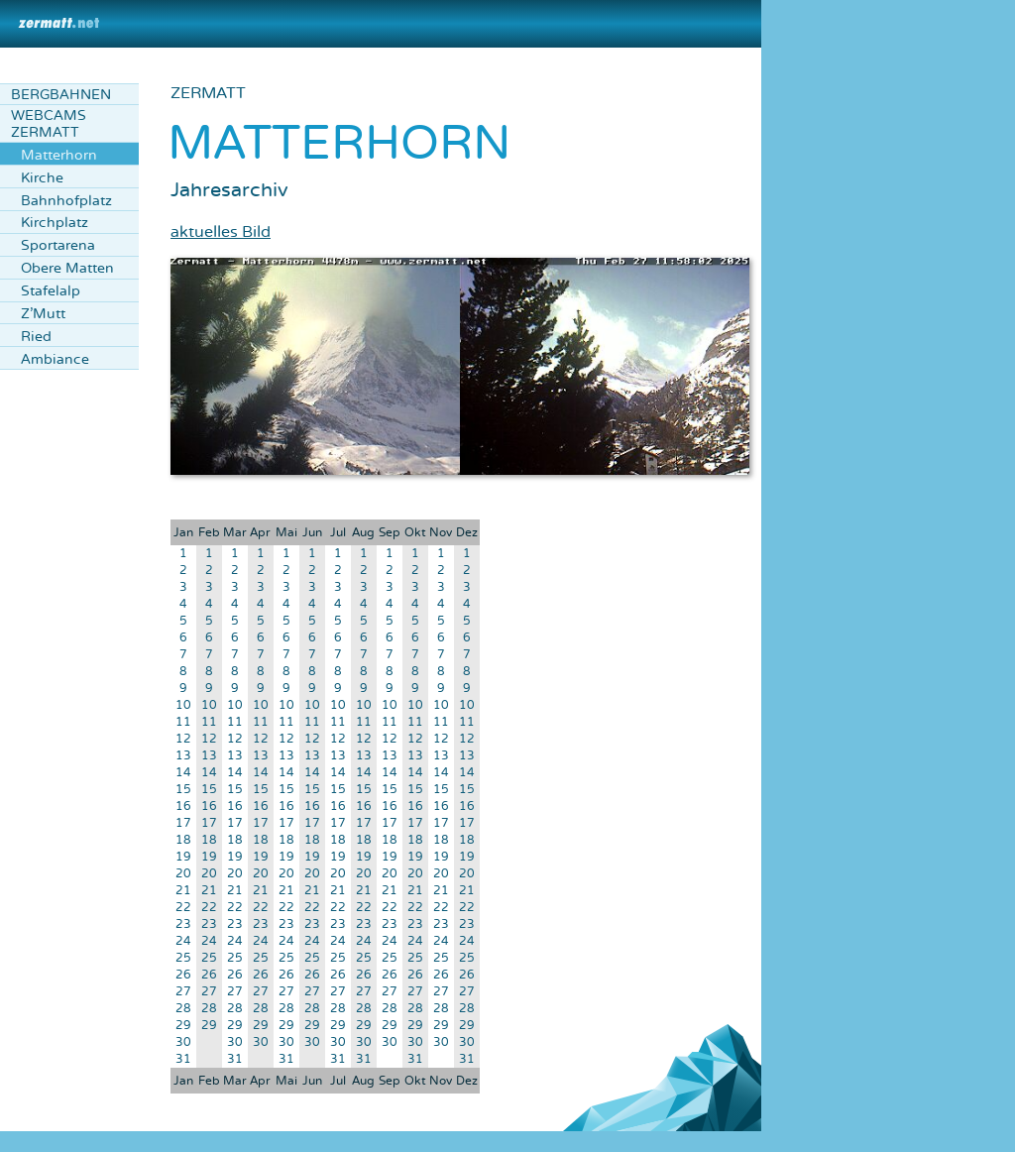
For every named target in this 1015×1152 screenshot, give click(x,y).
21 (183, 890)
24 (183, 941)
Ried (36, 336)
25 (183, 958)
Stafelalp (50, 291)
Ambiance (55, 359)
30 (183, 1042)
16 (183, 806)
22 (183, 907)
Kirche (42, 178)
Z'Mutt (43, 313)
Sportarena (58, 245)
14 (183, 772)
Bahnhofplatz (66, 200)
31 (183, 1059)
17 (183, 823)
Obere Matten (67, 268)
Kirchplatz (54, 222)
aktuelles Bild (220, 232)
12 (183, 739)
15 (183, 789)
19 (183, 857)
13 (183, 756)
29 (183, 1025)
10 (183, 705)
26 (183, 975)
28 (183, 1008)
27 (183, 991)
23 (183, 924)
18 (183, 840)
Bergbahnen (61, 94)
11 (183, 722)
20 (183, 873)
